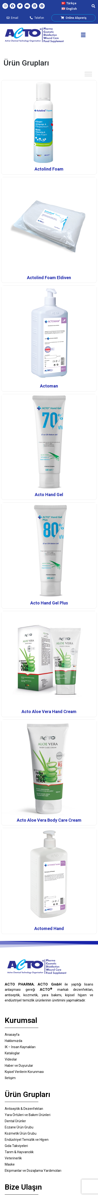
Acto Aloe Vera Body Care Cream (49, 820)
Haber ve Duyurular (19, 1065)
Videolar (11, 1059)
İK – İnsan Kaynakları (20, 1047)
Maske (10, 1164)
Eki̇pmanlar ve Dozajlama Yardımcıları (33, 1170)
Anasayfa (12, 1034)
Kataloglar (12, 1053)
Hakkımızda (13, 1041)
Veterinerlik (13, 1158)
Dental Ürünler (15, 1121)
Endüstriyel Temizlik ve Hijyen (27, 1140)
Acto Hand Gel (49, 494)
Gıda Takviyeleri (16, 1146)
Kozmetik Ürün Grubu (20, 1133)
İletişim (10, 1078)
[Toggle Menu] (88, 74)
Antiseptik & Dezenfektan (24, 1109)
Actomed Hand (49, 928)
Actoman (49, 385)
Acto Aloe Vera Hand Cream (49, 711)
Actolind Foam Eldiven (49, 277)
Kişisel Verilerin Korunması (24, 1072)
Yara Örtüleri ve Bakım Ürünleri (27, 1115)
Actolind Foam (49, 168)
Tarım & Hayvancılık (19, 1152)
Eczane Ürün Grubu (19, 1127)
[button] (83, 35)
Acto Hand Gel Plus (49, 602)
